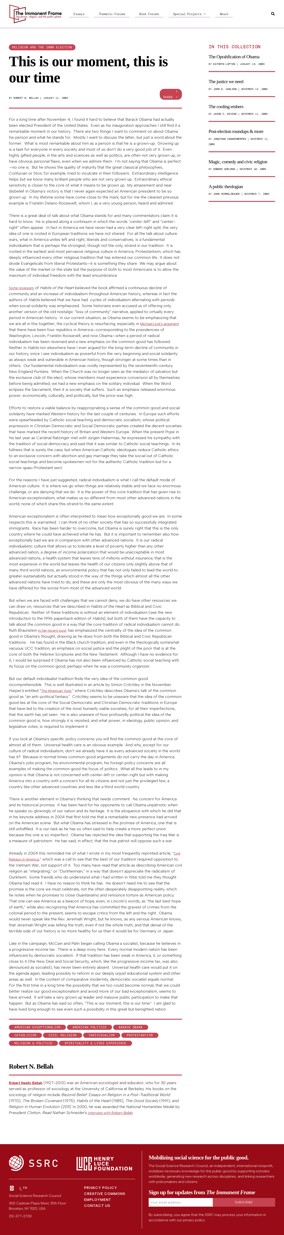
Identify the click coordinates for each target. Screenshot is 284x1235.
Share (171, 94)
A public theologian (226, 186)
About (184, 14)
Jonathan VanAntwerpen (229, 139)
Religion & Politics (33, 1043)
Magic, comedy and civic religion (238, 161)
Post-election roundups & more (236, 131)
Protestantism (140, 1035)
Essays (74, 14)
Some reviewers (23, 287)
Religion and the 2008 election (42, 47)
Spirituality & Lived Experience (95, 1043)
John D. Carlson (225, 89)
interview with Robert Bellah (113, 1112)
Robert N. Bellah (26, 98)
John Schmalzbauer (226, 194)
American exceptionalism (37, 1027)
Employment (97, 1200)
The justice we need (226, 81)
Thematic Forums (98, 14)
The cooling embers (226, 106)
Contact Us (97, 1206)
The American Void (58, 690)
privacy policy (194, 1220)
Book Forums (127, 14)
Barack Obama (131, 1027)
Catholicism (25, 1035)
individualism (102, 1035)
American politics (89, 1027)
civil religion (63, 1035)
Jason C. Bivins (225, 114)
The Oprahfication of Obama (234, 56)
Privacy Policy (100, 1188)
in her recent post (54, 630)
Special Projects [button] (158, 14)
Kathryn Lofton (224, 64)
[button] (172, 14)
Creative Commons (104, 1194)
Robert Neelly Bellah (27, 1082)
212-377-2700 (20, 1216)
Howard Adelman (224, 169)
